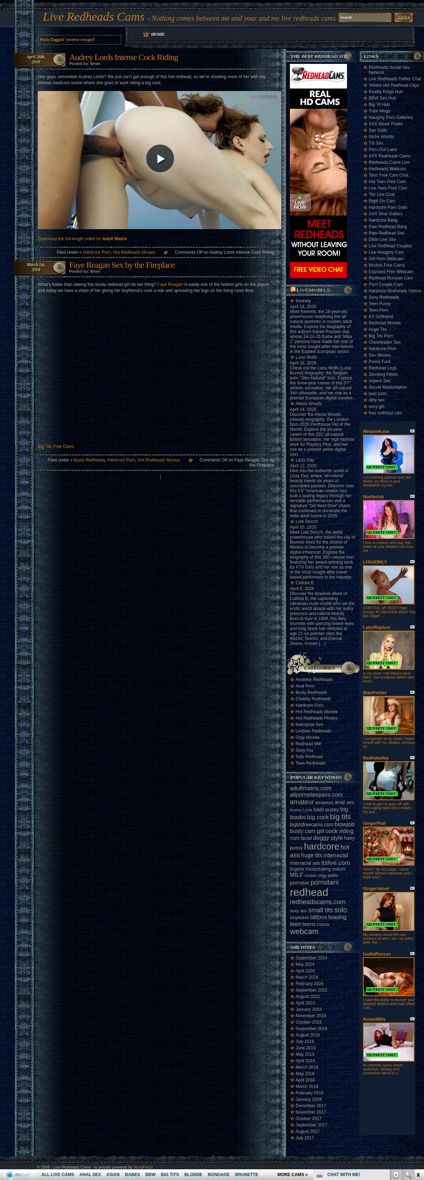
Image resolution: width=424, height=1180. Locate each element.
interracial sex (305, 863)
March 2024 (307, 977)
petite (333, 875)
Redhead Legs (383, 367)
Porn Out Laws (383, 149)
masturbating (318, 869)
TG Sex (376, 143)
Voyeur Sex (379, 380)
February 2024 (309, 983)
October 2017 (309, 1118)
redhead (309, 892)
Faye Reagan (170, 284)
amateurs (324, 802)
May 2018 (305, 1073)
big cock (318, 817)
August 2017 (308, 1131)
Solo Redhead (309, 756)
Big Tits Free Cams (56, 446)
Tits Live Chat (382, 194)
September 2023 (311, 990)
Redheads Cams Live (389, 162)
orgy (322, 875)
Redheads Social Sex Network (389, 70)
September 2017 (311, 1125)
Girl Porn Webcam (386, 258)
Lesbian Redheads (313, 730)
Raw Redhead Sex (386, 233)
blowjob (344, 824)
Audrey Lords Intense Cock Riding (123, 57)
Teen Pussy (380, 303)
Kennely (303, 300)
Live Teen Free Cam (388, 188)
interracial (335, 855)
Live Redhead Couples (390, 245)
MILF (296, 875)
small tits (320, 910)
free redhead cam (385, 412)
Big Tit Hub (379, 104)
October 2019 (309, 1022)
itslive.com (335, 862)
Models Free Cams (387, 265)
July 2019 (305, 1041)
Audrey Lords (301, 810)
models (311, 875)
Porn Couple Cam (386, 284)
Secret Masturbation (388, 387)
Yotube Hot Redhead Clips (394, 85)
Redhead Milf (308, 743)
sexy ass (298, 910)
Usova (323, 924)
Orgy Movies (308, 737)
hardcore (321, 846)
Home (158, 34)
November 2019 (311, 1015)
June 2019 (306, 1047)
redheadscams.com (318, 902)
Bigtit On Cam (382, 200)
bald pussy (326, 809)
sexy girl (376, 406)
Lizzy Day (305, 460)
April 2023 (305, 1002)
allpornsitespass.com (316, 795)
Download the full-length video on (82, 238)
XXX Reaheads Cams (389, 155)
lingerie (297, 869)
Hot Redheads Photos (316, 718)
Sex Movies (380, 355)
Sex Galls (378, 130)
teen (295, 924)
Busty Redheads (89, 460)
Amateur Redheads (314, 679)
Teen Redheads (311, 763)
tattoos (318, 917)
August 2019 (308, 1035)
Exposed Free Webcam (391, 271)
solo (340, 910)
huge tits (311, 855)
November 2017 (311, 1112)
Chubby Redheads (313, 698)
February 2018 (309, 1092)
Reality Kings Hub (386, 91)
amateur (302, 802)
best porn (378, 393)
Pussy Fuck (380, 361)
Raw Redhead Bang (388, 226)
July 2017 (305, 1137)
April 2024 (305, 970)
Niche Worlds (381, 136)
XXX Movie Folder (386, 123)
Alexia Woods (309, 403)
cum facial (301, 838)
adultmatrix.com (310, 788)
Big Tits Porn (381, 335)
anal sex (344, 802)
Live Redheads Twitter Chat (395, 78)
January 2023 (309, 1009)
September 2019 (311, 1028)
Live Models (313, 290)
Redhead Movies (385, 323)
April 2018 (305, 1080)
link (417, 1068)
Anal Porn (305, 686)
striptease (299, 917)
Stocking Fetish (383, 374)
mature (339, 869)
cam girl (314, 831)
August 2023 (308, 996)
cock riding (340, 831)
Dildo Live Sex (382, 239)
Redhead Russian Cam (391, 278)
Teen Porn (378, 310)
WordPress (143, 1167)
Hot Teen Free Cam (387, 181)
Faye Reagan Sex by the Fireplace (121, 264)
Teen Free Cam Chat (388, 175)
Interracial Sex (309, 724)
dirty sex (377, 400)
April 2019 (305, 1060)
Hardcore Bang (383, 220)
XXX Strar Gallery (386, 213)
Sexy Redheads (384, 297)
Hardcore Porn (97, 252)
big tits (340, 817)
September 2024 (311, 957)
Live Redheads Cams (93, 16)
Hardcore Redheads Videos (395, 290)
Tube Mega (379, 111)
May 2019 (305, 1054)
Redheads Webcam (387, 168)
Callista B (305, 582)
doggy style (328, 837)
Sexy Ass (304, 750)
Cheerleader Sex (385, 342)
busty (296, 831)
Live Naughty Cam (386, 252)
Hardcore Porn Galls (388, 207)
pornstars (325, 882)
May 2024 (305, 964)
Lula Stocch (307, 521)
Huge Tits (378, 329)
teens (308, 924)
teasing (337, 917)
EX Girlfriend (381, 316)
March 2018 (307, 1086)
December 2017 (311, 1105)
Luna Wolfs (306, 357)
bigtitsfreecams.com (311, 824)
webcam (304, 931)
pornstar (299, 883)
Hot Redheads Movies (134, 252)
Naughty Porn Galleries (391, 117)
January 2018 (309, 1099)
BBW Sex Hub (382, 98)
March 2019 (307, 1067)
